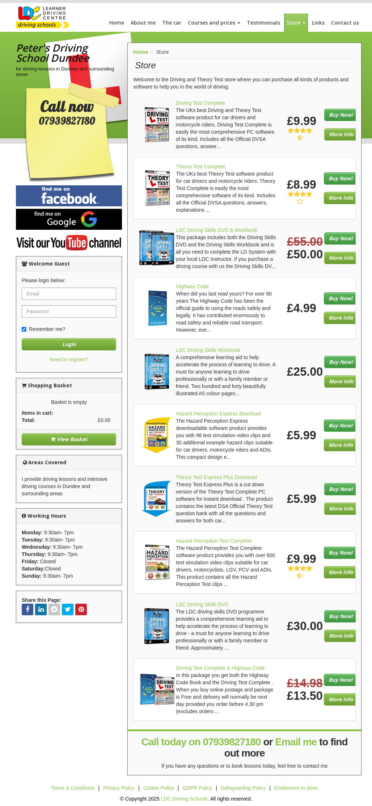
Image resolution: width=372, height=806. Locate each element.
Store (296, 22)
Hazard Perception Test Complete (213, 541)
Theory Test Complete (200, 166)
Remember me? (43, 329)
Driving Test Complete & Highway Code (220, 668)
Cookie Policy (158, 788)
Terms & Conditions (72, 788)
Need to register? (69, 359)
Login (69, 344)
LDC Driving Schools (184, 799)
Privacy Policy (119, 788)
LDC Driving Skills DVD (202, 604)
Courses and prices (214, 22)
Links (318, 22)
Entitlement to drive (296, 788)
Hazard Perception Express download (218, 414)
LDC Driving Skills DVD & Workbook (216, 230)
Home (116, 22)
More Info (341, 134)
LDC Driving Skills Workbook (208, 350)
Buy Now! (341, 114)
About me (143, 22)
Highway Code (192, 286)
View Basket (69, 439)
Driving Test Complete (200, 103)
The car (171, 22)
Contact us (345, 22)
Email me (296, 741)
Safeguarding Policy (243, 788)
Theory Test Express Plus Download (216, 477)
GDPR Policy (197, 788)
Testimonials (263, 22)
